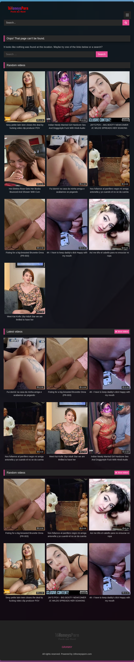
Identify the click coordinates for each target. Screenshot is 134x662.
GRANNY (67, 647)
